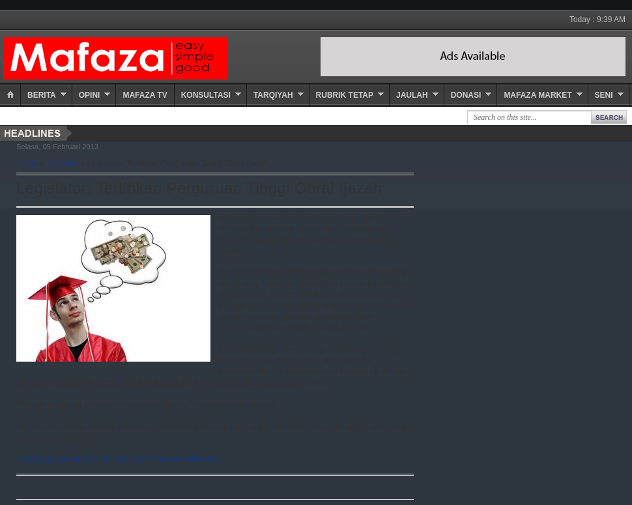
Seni (604, 95)
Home (27, 163)
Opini (89, 95)
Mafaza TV (144, 95)
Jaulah (412, 95)
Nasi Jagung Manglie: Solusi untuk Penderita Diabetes (118, 459)
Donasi (466, 95)
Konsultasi (206, 95)
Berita (41, 95)
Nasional (62, 163)
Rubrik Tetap (344, 95)
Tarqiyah (273, 95)
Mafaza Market (537, 95)
